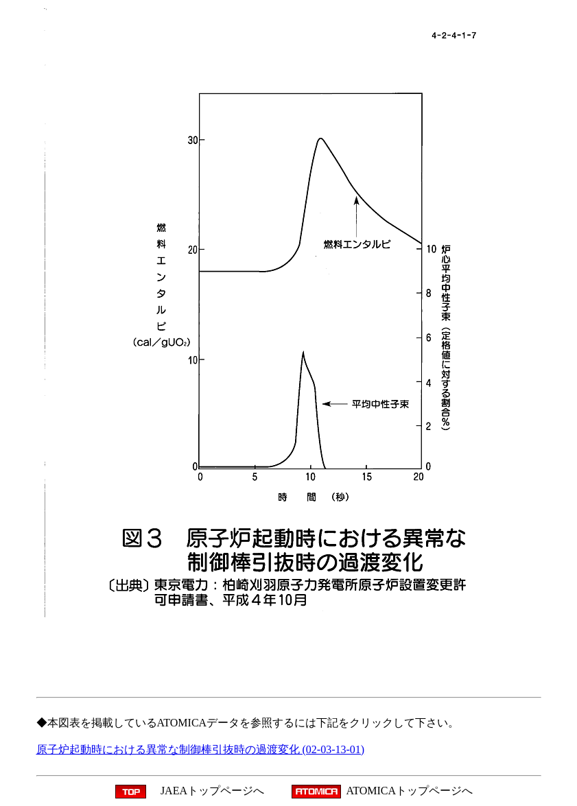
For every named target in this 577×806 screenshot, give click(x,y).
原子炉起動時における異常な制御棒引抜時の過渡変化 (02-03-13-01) (200, 749)
